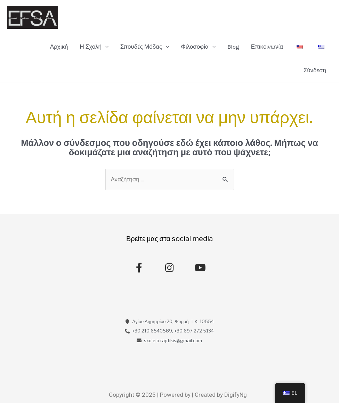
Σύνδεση (315, 70)
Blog (233, 46)
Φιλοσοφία (195, 46)
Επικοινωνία (267, 46)
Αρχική (59, 46)
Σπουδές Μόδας (141, 46)
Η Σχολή (91, 46)
